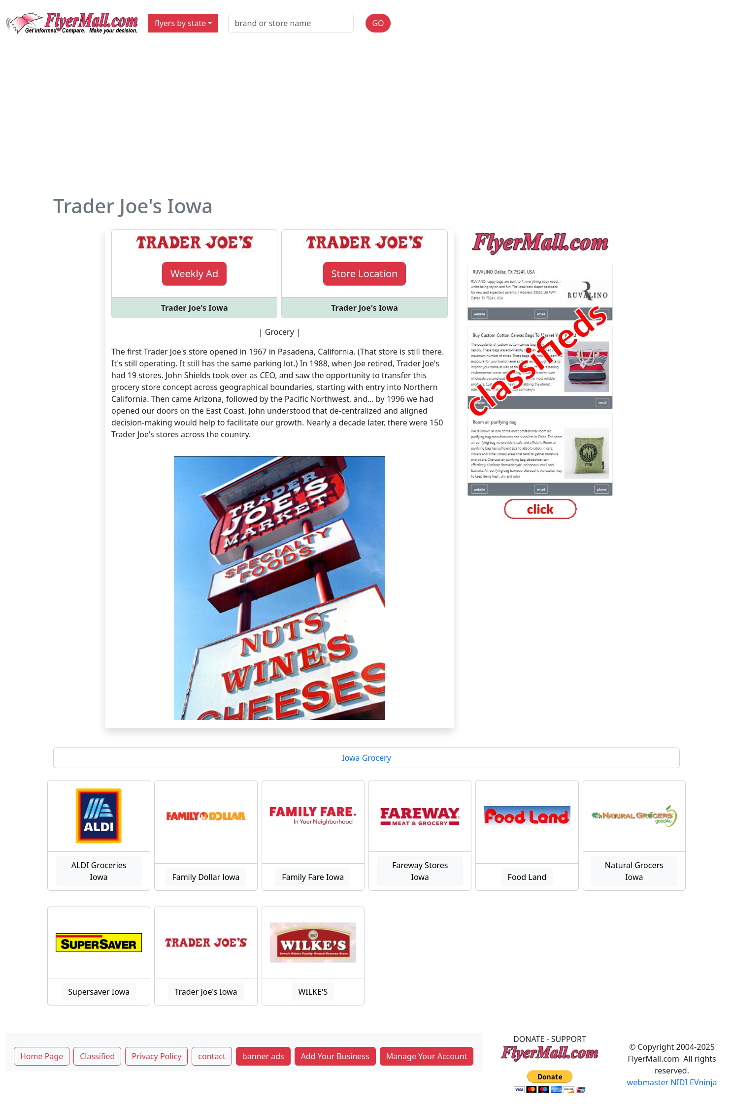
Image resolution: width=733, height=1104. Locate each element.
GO (378, 23)
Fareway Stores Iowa (420, 871)
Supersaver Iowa (99, 991)
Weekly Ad (194, 273)
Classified (97, 1056)
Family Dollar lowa (205, 877)
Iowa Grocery (366, 757)
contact (211, 1056)
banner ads (263, 1056)
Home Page (41, 1056)
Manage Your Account (426, 1056)
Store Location (365, 273)
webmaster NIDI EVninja (672, 1082)
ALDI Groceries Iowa (99, 871)
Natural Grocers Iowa (634, 871)
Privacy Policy (156, 1056)
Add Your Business (335, 1056)
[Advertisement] (366, 120)
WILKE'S (313, 991)
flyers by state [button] (180, 23)
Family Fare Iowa (313, 877)
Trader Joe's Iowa (205, 991)
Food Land (527, 877)
